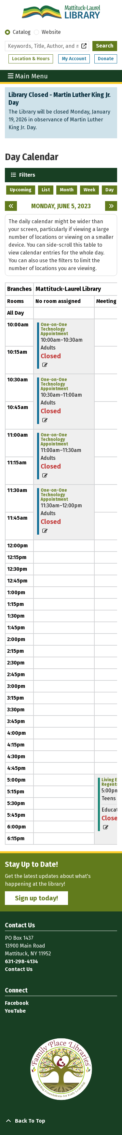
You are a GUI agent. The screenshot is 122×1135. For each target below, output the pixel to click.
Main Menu (28, 76)
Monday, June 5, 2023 (61, 206)
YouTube (15, 1011)
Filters (26, 174)
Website (51, 32)
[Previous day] (11, 206)
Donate (106, 59)
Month (67, 190)
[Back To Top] (61, 1121)
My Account (74, 59)
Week (89, 190)
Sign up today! (36, 898)
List (46, 190)
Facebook (17, 1003)
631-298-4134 (21, 961)
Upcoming (21, 190)
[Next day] (111, 206)
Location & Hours (30, 59)
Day (109, 190)
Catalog (22, 32)
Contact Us (19, 969)
